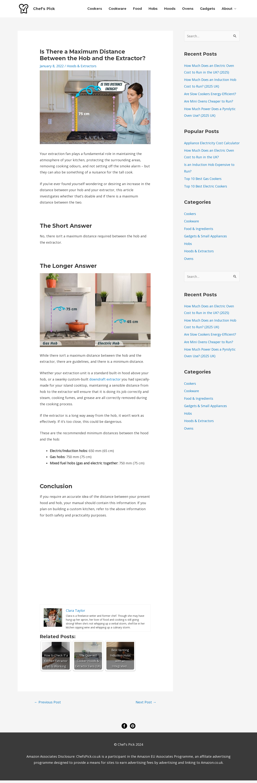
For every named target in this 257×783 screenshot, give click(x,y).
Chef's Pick (47, 10)
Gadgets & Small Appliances (206, 245)
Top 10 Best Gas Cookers (204, 187)
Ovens (187, 10)
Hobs (153, 10)
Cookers (94, 10)
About (227, 10)
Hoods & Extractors (82, 68)
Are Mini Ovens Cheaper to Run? (209, 103)
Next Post (145, 704)
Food (137, 10)
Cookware (117, 10)
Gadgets (207, 10)
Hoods (169, 10)
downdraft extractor (105, 381)
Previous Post (48, 704)
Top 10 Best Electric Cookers (207, 195)
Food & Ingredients (199, 238)
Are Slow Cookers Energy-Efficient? (211, 96)
